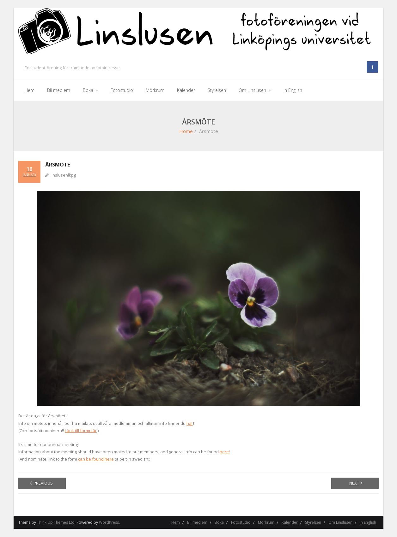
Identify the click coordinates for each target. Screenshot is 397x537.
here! (225, 452)
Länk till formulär (81, 430)
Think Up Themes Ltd (56, 522)
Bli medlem (197, 522)
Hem (175, 522)
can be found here (96, 459)
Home (186, 131)
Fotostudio (241, 522)
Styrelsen (313, 522)
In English (368, 522)
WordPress (109, 522)
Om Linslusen (340, 522)
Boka (219, 522)
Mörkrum (266, 522)
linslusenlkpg (63, 175)
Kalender (290, 522)
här (189, 423)
